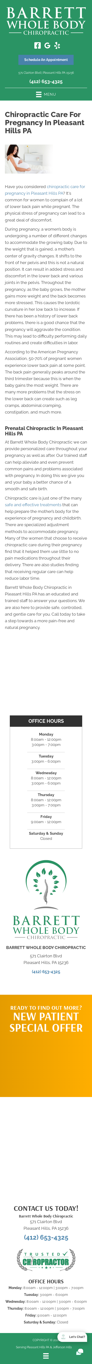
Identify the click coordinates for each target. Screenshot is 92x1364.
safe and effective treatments (33, 504)
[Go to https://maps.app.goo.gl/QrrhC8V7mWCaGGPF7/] (47, 46)
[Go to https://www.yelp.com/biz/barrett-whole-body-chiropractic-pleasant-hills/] (57, 46)
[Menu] (46, 1356)
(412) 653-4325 (46, 81)
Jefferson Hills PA (64, 1347)
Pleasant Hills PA (38, 1347)
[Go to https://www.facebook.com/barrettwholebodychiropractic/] (37, 46)
